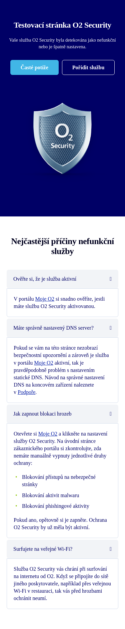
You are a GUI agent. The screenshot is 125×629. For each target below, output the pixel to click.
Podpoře (26, 392)
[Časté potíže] (34, 67)
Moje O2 (44, 299)
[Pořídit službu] (88, 67)
